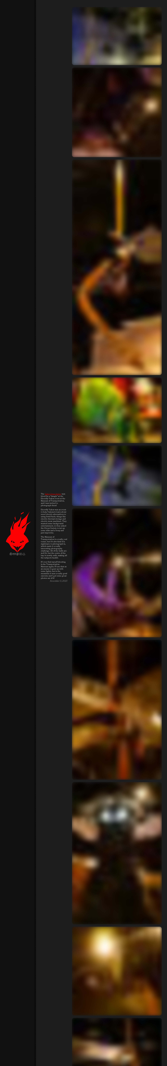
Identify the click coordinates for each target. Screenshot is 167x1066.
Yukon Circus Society (53, 494)
